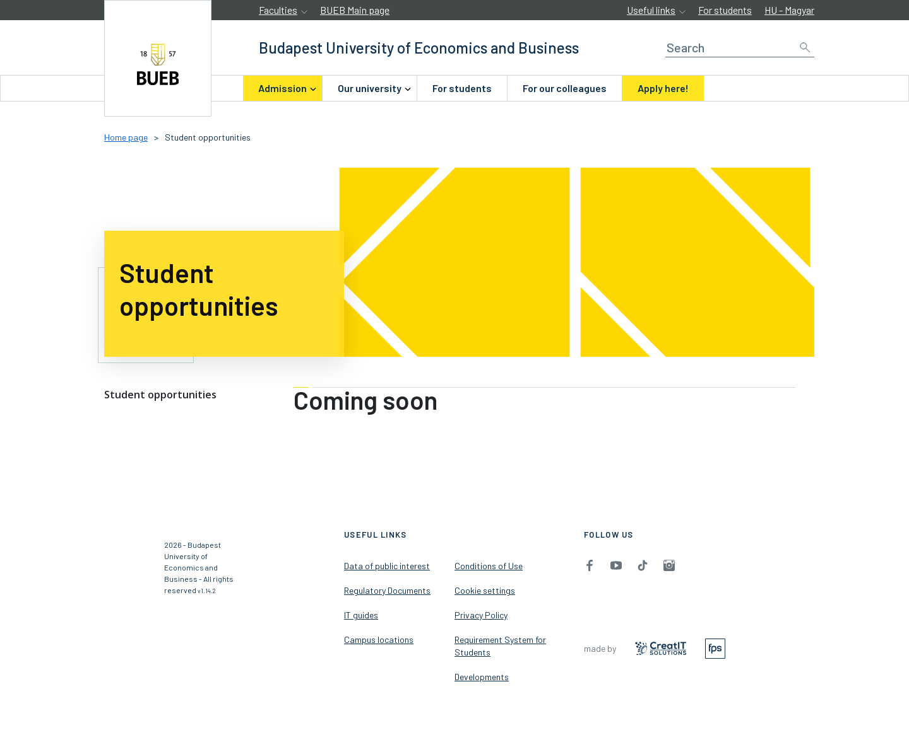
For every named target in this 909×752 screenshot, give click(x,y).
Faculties (278, 10)
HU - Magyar (789, 10)
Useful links (651, 10)
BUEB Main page (354, 10)
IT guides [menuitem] (361, 615)
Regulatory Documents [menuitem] (387, 590)
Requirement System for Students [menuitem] (500, 645)
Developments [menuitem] (481, 676)
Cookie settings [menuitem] (484, 590)
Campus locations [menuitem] (378, 639)
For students (725, 10)
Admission (282, 88)
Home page (126, 137)
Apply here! (663, 88)
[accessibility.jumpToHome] (157, 58)
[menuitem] (282, 88)
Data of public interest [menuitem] (387, 565)
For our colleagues (565, 88)
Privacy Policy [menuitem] (481, 615)
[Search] (739, 47)
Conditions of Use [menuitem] (488, 565)
